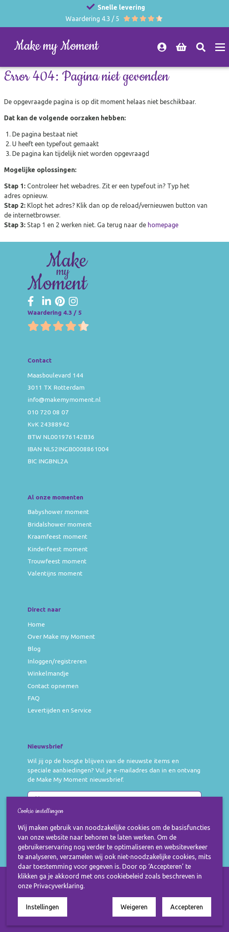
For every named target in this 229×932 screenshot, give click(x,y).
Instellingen (42, 907)
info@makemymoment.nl (64, 399)
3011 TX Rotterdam (56, 387)
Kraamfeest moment (57, 536)
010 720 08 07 (48, 412)
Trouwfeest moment (57, 561)
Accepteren (186, 907)
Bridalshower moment (60, 524)
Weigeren (134, 907)
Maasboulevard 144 (55, 375)
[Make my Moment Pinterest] (60, 301)
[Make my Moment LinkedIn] (46, 301)
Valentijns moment (55, 573)
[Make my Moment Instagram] (73, 301)
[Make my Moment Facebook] (31, 301)
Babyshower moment (58, 511)
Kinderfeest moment (58, 549)
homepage (163, 224)
